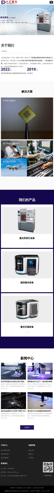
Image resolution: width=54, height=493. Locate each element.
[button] (51, 2)
